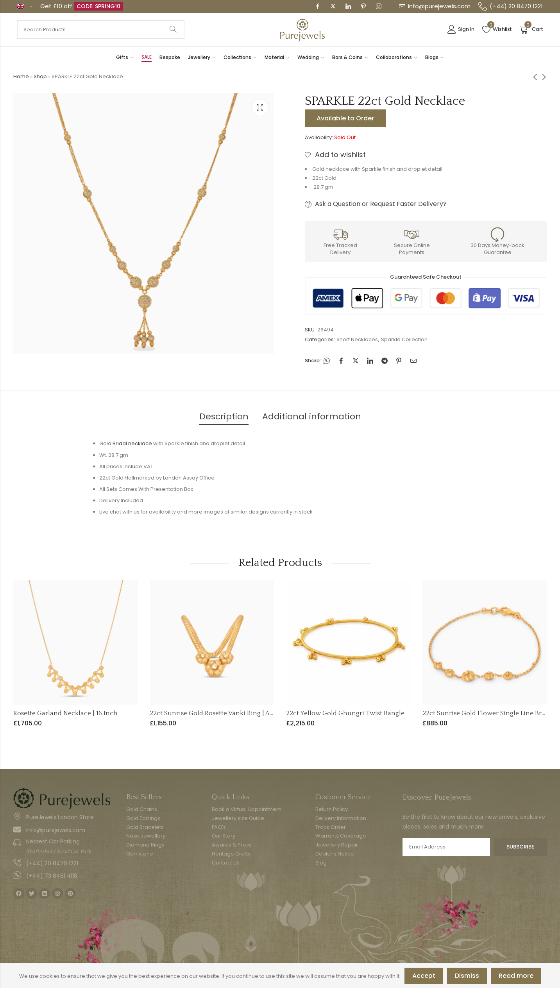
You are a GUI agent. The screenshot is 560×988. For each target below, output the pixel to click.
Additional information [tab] (311, 416)
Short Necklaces (357, 339)
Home (21, 76)
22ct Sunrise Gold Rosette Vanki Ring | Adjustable (223, 713)
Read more (516, 975)
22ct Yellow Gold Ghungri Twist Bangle (345, 713)
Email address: (446, 847)
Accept (423, 975)
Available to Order (345, 118)
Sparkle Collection (404, 339)
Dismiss (467, 975)
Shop (40, 76)
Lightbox (260, 107)
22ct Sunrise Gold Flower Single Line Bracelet (491, 713)
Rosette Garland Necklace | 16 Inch (65, 713)
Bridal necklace (132, 443)
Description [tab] (224, 416)
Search (173, 29)
